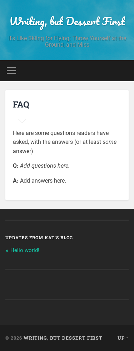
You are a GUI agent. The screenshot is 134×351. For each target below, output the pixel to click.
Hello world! (24, 250)
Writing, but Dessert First (67, 21)
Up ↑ (123, 338)
